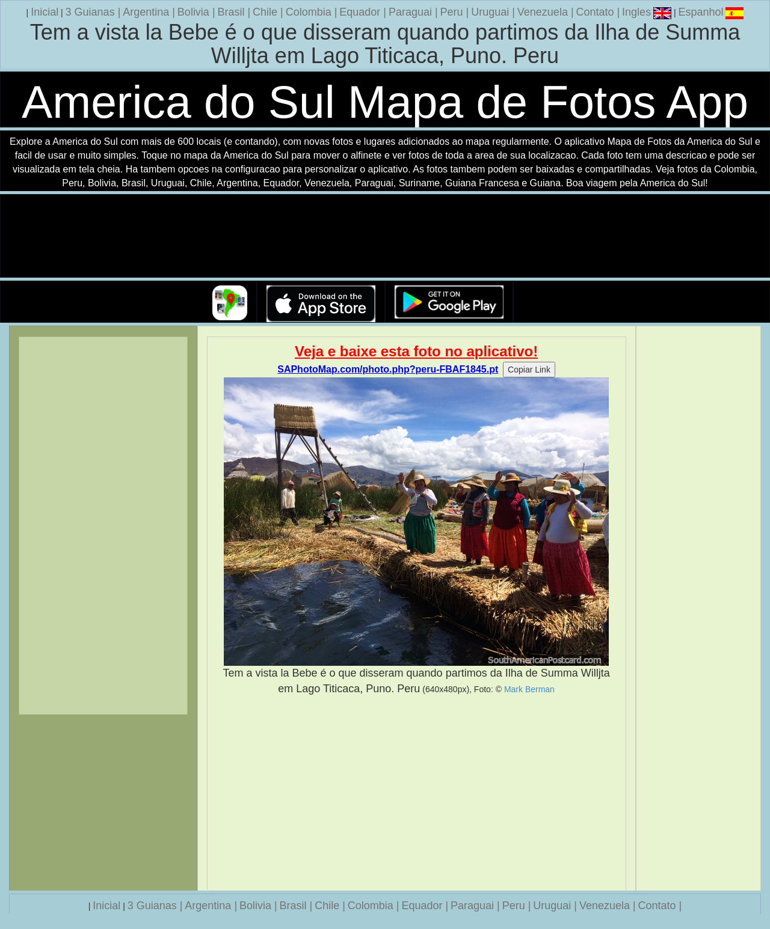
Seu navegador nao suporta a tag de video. (385, 236)
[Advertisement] (417, 793)
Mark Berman (529, 689)
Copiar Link (529, 369)
